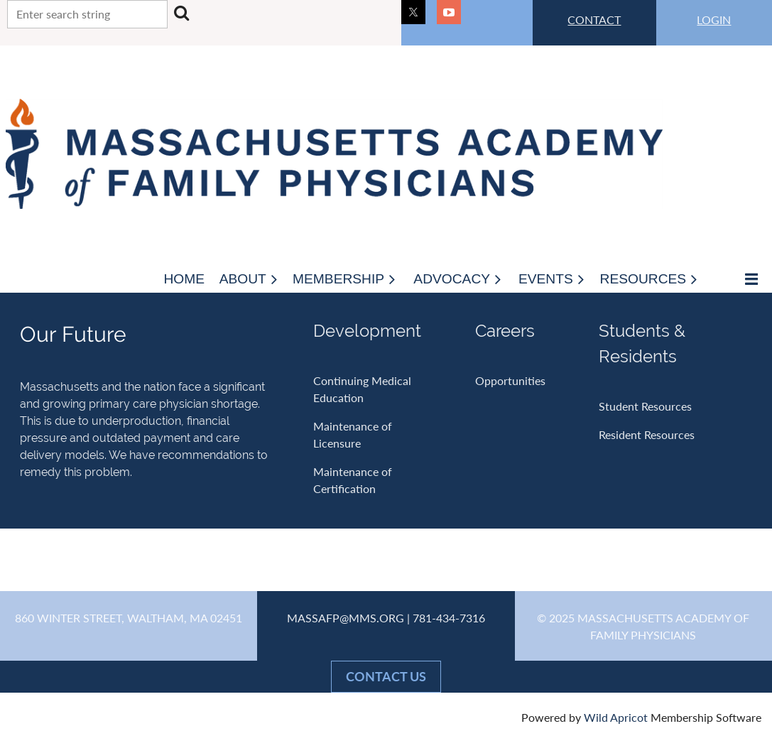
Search (181, 13)
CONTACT (594, 19)
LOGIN (714, 19)
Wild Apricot (616, 717)
